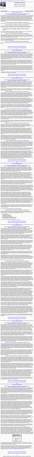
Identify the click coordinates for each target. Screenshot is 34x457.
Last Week (6, 13)
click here (12, 40)
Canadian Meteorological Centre (7, 345)
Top (17, 162)
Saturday (22, 13)
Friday (20, 13)
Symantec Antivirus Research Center (17, 142)
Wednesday (14, 13)
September (18, 384)
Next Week (28, 13)
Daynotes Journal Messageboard (12, 14)
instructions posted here (19, 388)
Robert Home (5, 0)
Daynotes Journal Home (11, 0)
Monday (8, 79)
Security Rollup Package (14, 206)
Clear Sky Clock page (14, 344)
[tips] (4, 8)
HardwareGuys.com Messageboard (21, 14)
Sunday (25, 13)
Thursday (17, 13)
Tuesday (11, 13)
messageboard (10, 38)
